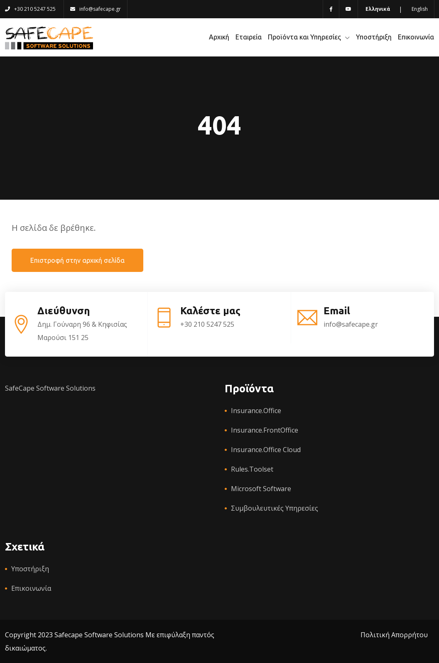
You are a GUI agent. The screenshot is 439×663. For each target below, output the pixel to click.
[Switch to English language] (419, 9)
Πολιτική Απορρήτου (394, 634)
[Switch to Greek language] (377, 9)
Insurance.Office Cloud (266, 449)
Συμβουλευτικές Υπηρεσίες (274, 508)
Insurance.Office (256, 410)
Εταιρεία (248, 37)
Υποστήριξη (374, 37)
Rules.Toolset (252, 469)
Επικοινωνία (416, 37)
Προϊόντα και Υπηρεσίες (304, 37)
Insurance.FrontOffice (264, 430)
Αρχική (219, 37)
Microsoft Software (261, 488)
